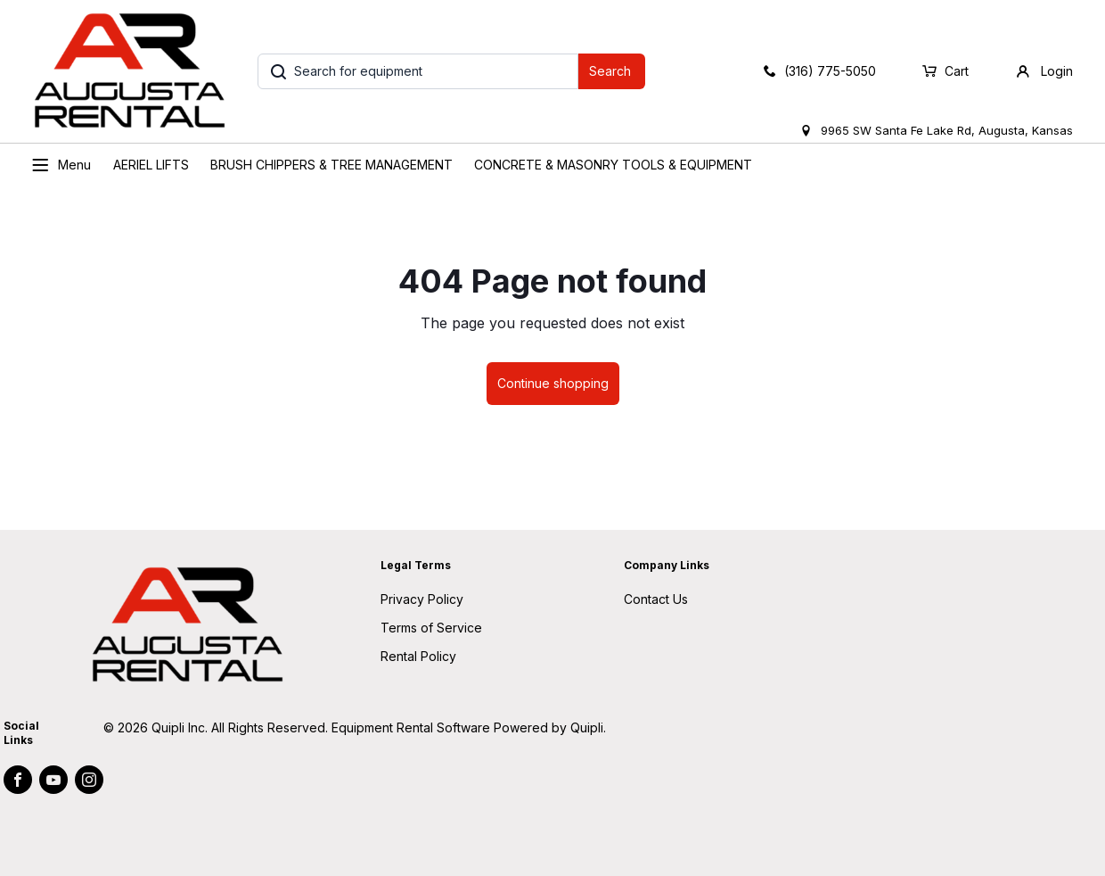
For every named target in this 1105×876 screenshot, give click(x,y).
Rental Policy (418, 656)
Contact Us (656, 599)
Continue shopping (553, 383)
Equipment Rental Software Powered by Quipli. (469, 727)
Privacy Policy (422, 599)
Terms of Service (431, 627)
